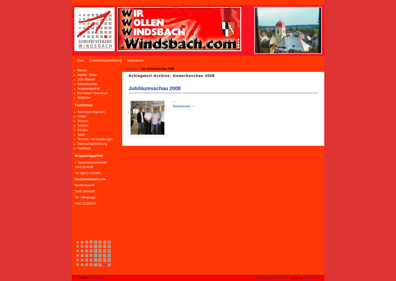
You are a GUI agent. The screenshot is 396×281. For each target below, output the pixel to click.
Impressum (135, 60)
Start (80, 60)
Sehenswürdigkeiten (91, 112)
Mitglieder (84, 97)
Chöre (82, 116)
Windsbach (96, 277)
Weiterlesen (184, 106)
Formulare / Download (92, 93)
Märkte (82, 70)
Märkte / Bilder (87, 75)
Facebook (84, 148)
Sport (81, 134)
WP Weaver (310, 277)
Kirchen (83, 130)
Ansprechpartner (89, 88)
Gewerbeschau (88, 84)
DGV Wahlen (86, 79)
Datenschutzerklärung (105, 60)
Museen (83, 121)
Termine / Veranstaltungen (95, 139)
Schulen (83, 125)
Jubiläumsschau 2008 (155, 88)
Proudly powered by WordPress (273, 277)
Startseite (132, 68)
